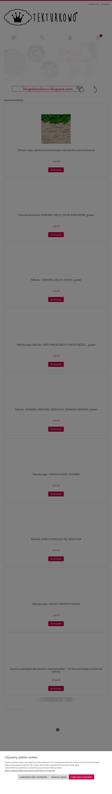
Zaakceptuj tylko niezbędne (33, 777)
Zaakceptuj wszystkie (81, 777)
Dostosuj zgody (59, 777)
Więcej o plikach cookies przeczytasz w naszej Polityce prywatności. (30, 771)
